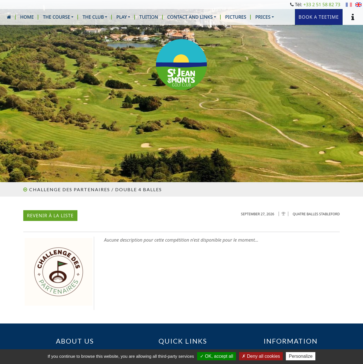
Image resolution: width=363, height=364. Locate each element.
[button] (58, 17)
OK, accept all (216, 356)
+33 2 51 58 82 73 (321, 4)
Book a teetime (319, 17)
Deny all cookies (261, 356)
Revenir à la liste (50, 215)
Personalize (301, 356)
